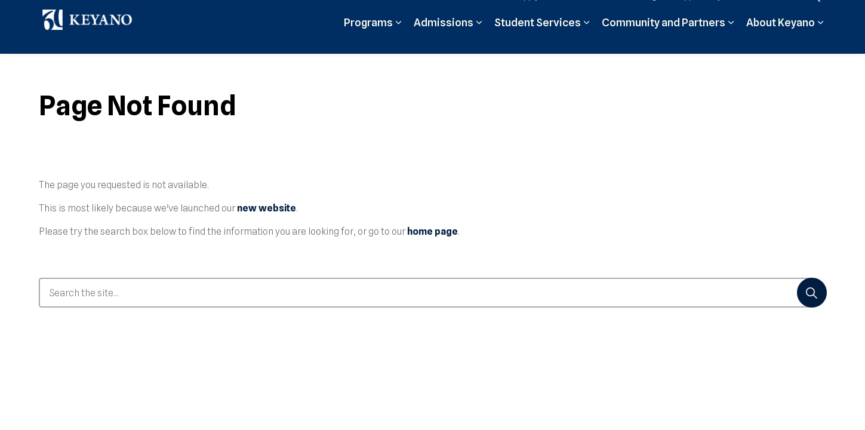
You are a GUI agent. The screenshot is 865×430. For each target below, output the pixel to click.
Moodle (584, 13)
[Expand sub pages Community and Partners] (731, 40)
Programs (368, 40)
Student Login (637, 13)
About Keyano (780, 40)
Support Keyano (706, 13)
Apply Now (538, 13)
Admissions (443, 40)
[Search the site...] (433, 293)
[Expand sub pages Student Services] (587, 40)
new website (266, 208)
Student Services (537, 40)
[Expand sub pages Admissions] (479, 40)
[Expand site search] (815, 13)
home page (432, 231)
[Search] (812, 293)
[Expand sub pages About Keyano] (821, 40)
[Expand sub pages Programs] (399, 40)
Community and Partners (663, 40)
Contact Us (770, 13)
